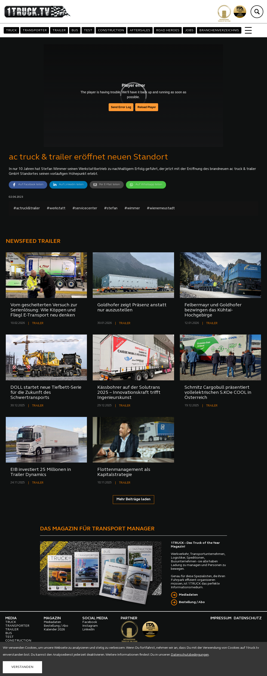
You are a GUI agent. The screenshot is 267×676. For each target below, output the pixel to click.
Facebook (89, 622)
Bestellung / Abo (192, 602)
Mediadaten (188, 595)
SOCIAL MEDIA (95, 618)
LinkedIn (88, 629)
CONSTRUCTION (111, 30)
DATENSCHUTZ (248, 618)
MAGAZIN (52, 618)
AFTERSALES (140, 30)
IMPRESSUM (220, 618)
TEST (88, 30)
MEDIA (11, 618)
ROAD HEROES (167, 30)
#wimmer (132, 208)
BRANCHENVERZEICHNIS (219, 30)
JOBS (189, 30)
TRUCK (11, 30)
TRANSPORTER (35, 30)
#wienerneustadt (161, 208)
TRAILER (59, 30)
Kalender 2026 (54, 629)
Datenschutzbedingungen (190, 655)
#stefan (110, 208)
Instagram (90, 626)
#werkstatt (56, 208)
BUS (74, 30)
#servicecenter (84, 208)
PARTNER (129, 618)
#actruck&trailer (26, 208)
